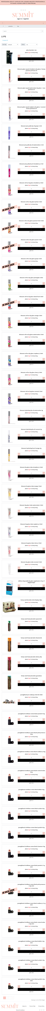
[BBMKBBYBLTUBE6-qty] (31, 530)
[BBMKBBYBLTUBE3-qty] (31, 492)
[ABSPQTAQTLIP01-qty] (31, 56)
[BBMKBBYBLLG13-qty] (31, 245)
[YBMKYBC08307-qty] (31, 986)
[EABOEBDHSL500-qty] (31, 624)
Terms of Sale (32, 1006)
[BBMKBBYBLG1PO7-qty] (31, 76)
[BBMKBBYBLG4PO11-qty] (31, 95)
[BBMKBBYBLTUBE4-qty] (31, 511)
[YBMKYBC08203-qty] (31, 757)
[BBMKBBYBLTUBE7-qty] (31, 549)
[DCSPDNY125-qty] (31, 585)
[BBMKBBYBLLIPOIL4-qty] (31, 454)
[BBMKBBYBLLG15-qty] (31, 264)
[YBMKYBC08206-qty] (31, 814)
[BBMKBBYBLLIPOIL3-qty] (31, 435)
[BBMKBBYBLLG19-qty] (31, 283)
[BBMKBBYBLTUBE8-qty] (31, 568)
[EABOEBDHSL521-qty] (31, 662)
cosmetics (10, 26)
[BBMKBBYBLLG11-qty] (31, 207)
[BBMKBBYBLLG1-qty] (31, 188)
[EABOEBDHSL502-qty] (31, 643)
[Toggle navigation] (43, 23)
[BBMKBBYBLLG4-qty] (31, 340)
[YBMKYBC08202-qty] (31, 740)
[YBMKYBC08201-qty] (31, 719)
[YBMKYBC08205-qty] (31, 795)
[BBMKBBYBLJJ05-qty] (31, 169)
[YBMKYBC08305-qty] (31, 948)
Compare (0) (5, 40)
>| (12, 998)
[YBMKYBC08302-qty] (31, 891)
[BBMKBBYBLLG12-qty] (31, 226)
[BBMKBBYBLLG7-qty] (31, 378)
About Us (24, 1006)
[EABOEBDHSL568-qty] (31, 681)
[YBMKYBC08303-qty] (31, 910)
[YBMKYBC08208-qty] (31, 852)
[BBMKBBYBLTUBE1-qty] (31, 473)
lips (18, 26)
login (29, 52)
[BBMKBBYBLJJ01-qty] (31, 132)
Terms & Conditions (20, 1010)
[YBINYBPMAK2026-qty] (31, 700)
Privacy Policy (41, 1006)
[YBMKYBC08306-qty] (31, 967)
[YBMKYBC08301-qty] (31, 872)
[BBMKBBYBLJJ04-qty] (31, 150)
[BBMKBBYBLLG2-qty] (31, 302)
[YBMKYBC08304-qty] (31, 929)
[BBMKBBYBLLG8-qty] (31, 397)
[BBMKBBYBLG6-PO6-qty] (31, 114)
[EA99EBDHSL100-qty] (31, 606)
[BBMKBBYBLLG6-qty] (31, 359)
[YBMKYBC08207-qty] (31, 833)
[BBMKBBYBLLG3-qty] (31, 321)
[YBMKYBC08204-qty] (31, 778)
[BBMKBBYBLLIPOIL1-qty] (31, 416)
